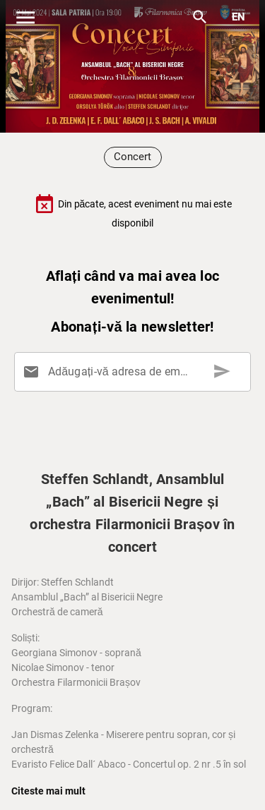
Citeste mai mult (48, 791)
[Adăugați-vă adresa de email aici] (135, 372)
